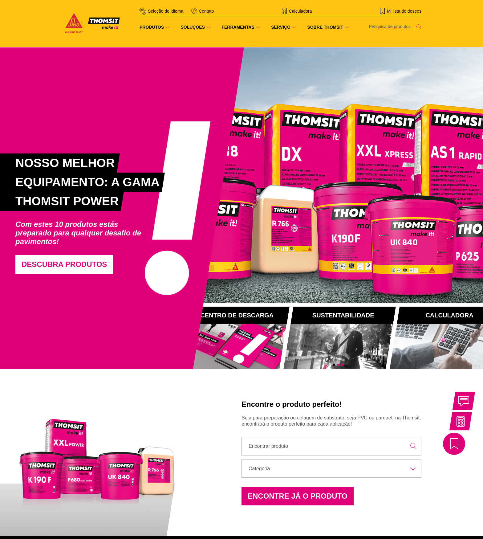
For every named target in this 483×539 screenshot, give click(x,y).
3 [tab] (342, 365)
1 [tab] (334, 365)
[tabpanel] (121, 208)
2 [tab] (338, 365)
